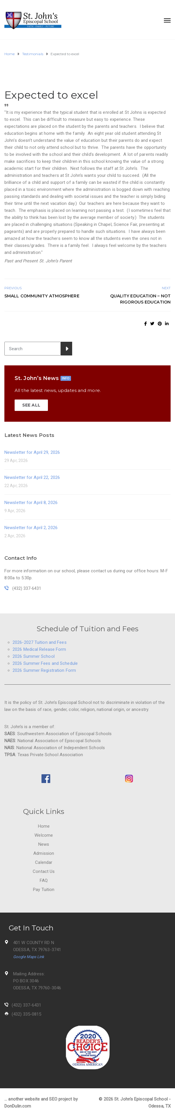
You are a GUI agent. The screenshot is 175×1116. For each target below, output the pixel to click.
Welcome (43, 835)
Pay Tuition (43, 889)
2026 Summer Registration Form (44, 670)
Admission (43, 853)
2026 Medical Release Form (39, 649)
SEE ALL (31, 405)
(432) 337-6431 (26, 1005)
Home (44, 826)
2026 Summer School (34, 656)
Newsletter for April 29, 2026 (32, 452)
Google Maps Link (28, 957)
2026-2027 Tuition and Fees (40, 642)
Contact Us (44, 871)
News (43, 844)
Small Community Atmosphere (41, 296)
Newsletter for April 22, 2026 (32, 477)
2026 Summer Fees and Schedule (45, 663)
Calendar (43, 862)
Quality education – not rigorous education (140, 299)
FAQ (44, 880)
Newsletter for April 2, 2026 (31, 527)
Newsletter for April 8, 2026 (31, 502)
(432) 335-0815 (26, 1014)
